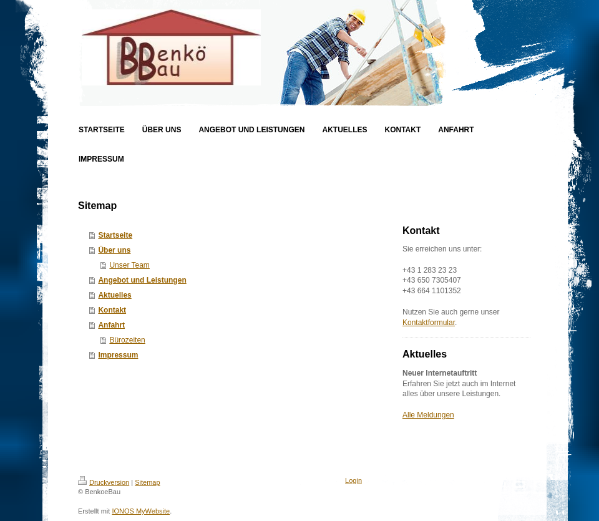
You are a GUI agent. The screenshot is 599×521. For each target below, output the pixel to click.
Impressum (118, 355)
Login (353, 480)
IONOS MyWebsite (141, 511)
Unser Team (129, 265)
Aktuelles (114, 295)
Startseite (115, 235)
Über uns (114, 250)
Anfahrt (111, 325)
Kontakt (112, 310)
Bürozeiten (127, 340)
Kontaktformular (428, 322)
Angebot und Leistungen (142, 280)
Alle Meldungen (428, 415)
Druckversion (103, 482)
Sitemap (147, 482)
